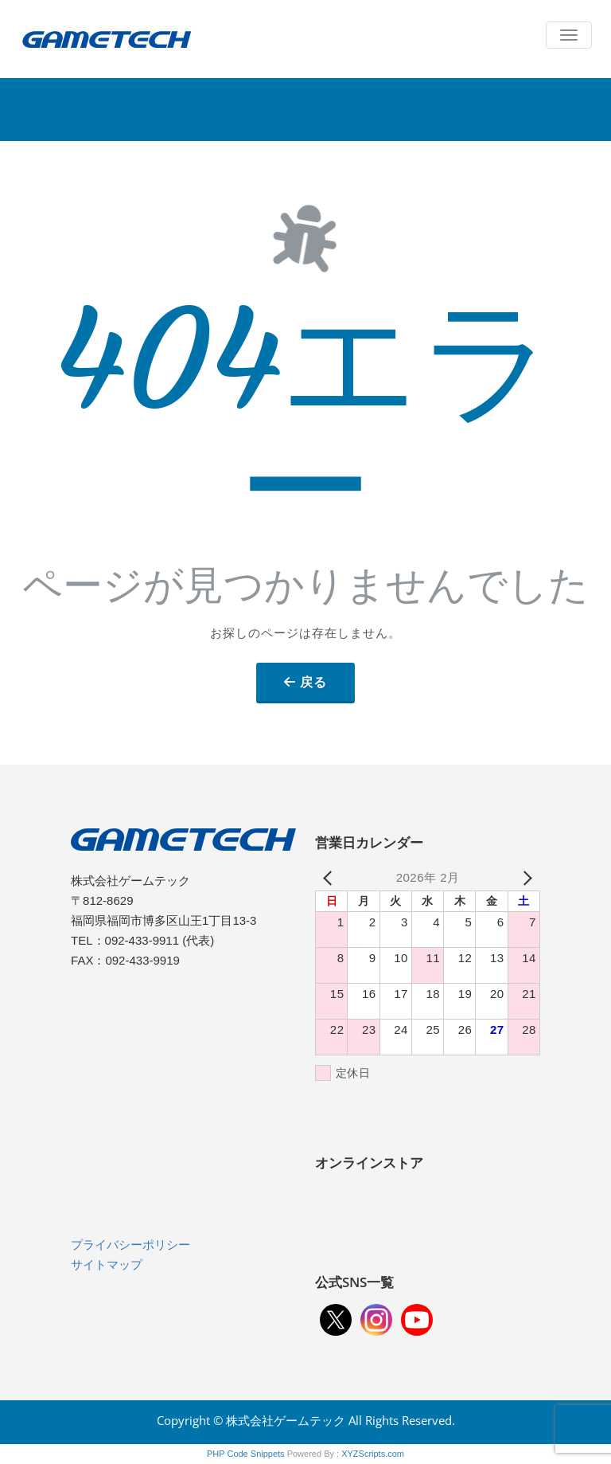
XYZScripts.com (372, 1453)
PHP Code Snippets (246, 1453)
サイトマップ (106, 1264)
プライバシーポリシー (130, 1244)
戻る (313, 682)
